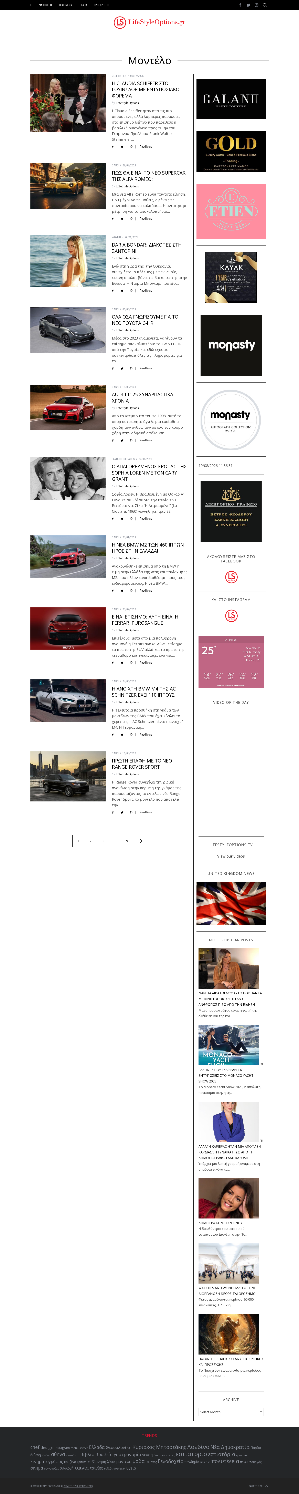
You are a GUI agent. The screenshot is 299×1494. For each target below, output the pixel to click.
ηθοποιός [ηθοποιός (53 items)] (242, 1455)
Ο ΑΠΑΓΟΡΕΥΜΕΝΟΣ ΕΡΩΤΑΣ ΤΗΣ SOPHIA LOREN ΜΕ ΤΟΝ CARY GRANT (149, 472)
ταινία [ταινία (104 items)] (82, 1468)
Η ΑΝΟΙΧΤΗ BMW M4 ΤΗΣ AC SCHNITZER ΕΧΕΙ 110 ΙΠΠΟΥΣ (144, 691)
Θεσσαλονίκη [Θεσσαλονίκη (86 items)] (118, 1447)
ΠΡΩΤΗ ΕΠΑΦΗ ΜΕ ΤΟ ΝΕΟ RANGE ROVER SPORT (142, 763)
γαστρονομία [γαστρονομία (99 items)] (127, 1454)
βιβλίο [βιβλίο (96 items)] (87, 1454)
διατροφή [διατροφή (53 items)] (159, 1455)
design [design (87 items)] (47, 1447)
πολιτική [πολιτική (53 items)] (205, 1462)
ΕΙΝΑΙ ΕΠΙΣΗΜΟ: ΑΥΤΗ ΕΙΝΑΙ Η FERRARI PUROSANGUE (145, 619)
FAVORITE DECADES (123, 459)
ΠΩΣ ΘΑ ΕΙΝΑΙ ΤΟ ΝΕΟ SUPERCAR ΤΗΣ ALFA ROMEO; (149, 175)
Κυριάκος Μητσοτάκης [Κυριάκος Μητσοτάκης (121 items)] (159, 1446)
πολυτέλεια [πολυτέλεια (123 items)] (225, 1460)
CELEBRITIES (119, 75)
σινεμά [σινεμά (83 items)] (36, 1468)
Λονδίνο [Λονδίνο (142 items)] (198, 1447)
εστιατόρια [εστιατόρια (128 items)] (221, 1454)
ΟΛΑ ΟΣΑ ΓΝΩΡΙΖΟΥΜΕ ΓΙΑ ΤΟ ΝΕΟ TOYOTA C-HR (145, 319)
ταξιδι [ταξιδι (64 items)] (108, 1468)
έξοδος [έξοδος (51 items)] (46, 1455)
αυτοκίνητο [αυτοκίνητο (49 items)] (72, 1455)
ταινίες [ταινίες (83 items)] (96, 1468)
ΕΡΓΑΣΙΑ (83, 5)
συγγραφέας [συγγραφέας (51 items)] (51, 1468)
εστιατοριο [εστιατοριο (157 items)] (191, 1454)
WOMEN (116, 237)
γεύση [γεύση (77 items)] (147, 1454)
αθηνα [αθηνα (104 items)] (58, 1454)
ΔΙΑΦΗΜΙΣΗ (45, 5)
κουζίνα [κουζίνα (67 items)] (70, 1462)
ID (31, 5)
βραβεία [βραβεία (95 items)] (104, 1454)
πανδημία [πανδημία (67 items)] (191, 1462)
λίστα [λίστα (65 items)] (111, 1462)
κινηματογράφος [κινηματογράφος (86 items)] (46, 1461)
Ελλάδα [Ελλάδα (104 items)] (97, 1447)
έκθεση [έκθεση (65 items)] (35, 1455)
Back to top (259, 1486)
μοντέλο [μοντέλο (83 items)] (123, 1461)
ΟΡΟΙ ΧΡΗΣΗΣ (101, 5)
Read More (146, 146)
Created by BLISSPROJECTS (78, 1486)
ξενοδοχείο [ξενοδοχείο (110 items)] (170, 1461)
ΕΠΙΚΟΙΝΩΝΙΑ (65, 5)
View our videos (231, 856)
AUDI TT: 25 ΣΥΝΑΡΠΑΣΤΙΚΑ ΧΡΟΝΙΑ (142, 397)
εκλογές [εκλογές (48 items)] (171, 1455)
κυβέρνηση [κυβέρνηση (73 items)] (96, 1461)
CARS (115, 165)
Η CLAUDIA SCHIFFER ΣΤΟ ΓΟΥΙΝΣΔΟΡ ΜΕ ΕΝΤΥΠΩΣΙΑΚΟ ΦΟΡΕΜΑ (145, 89)
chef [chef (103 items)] (35, 1447)
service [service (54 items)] (83, 1448)
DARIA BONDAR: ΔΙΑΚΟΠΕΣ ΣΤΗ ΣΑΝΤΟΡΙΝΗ (147, 247)
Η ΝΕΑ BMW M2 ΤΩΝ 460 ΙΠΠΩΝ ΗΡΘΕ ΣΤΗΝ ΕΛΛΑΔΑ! (148, 547)
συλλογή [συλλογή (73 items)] (67, 1468)
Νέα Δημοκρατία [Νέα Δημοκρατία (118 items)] (230, 1446)
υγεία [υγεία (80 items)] (131, 1468)
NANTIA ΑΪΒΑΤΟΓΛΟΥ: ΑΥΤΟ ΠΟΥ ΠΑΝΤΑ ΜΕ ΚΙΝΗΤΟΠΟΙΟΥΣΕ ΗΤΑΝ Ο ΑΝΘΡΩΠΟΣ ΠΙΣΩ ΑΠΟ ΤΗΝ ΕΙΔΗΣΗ (230, 999)
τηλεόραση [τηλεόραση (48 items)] (119, 1468)
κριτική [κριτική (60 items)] (81, 1462)
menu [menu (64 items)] (74, 1448)
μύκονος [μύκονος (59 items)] (151, 1462)
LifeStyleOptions (127, 103)
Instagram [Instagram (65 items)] (62, 1448)
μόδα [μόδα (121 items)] (138, 1460)
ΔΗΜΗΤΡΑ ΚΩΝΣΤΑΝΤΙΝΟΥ (220, 1223)
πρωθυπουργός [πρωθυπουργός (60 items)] (251, 1462)
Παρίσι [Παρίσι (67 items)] (255, 1447)
